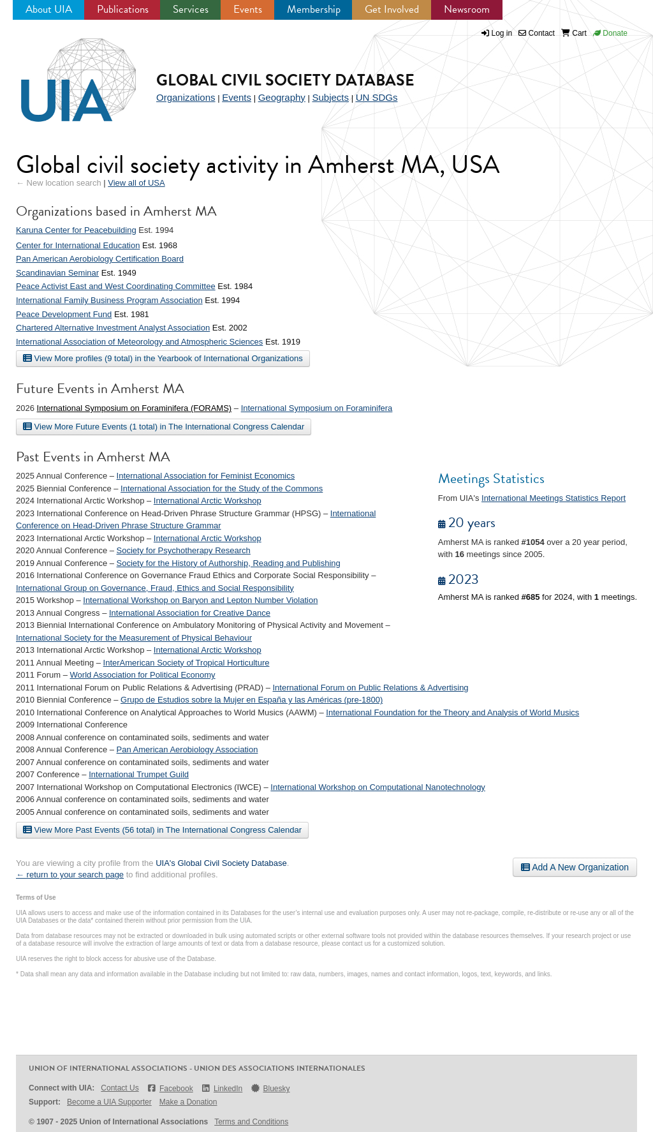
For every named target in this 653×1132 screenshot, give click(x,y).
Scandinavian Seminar (57, 273)
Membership (314, 9)
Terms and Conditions (251, 1121)
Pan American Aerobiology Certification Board (100, 259)
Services (191, 9)
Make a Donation (188, 1102)
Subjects (330, 97)
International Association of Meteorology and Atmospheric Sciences (139, 341)
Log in (502, 33)
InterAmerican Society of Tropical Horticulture (186, 662)
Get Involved (392, 9)
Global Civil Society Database (285, 80)
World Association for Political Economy (143, 675)
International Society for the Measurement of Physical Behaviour (134, 638)
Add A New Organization (575, 867)
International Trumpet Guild (139, 774)
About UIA (49, 9)
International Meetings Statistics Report (553, 498)
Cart (574, 33)
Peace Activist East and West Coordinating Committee (116, 286)
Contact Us (119, 1088)
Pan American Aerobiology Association (187, 749)
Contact (536, 33)
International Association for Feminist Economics (206, 475)
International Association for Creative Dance (189, 613)
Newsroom (467, 9)
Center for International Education (78, 245)
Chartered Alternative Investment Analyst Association (113, 327)
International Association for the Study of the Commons (222, 488)
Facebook (170, 1088)
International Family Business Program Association (109, 300)
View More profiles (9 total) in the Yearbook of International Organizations (163, 358)
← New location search (58, 183)
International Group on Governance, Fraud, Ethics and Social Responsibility (155, 588)
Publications (123, 9)
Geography (281, 97)
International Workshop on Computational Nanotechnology (377, 787)
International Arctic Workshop (207, 500)
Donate (610, 33)
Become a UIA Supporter (109, 1102)
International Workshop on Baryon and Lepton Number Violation (200, 600)
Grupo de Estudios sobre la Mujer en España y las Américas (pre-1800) (252, 699)
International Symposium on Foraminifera (317, 408)
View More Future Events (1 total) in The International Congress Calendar (163, 426)
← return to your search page (70, 874)
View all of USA (136, 183)
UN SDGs (377, 97)
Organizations (186, 97)
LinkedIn (222, 1088)
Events (247, 9)
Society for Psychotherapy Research (184, 550)
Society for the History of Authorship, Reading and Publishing (229, 563)
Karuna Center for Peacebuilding (76, 230)
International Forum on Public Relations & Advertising (370, 687)
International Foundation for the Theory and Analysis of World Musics (452, 712)
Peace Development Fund (64, 314)
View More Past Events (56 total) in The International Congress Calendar (162, 829)
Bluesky (270, 1088)
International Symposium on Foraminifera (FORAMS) (134, 408)
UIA (64, 73)
